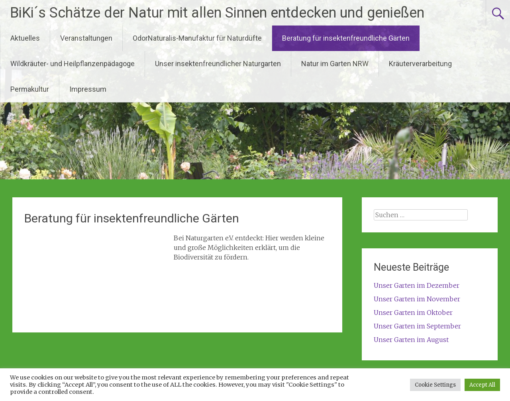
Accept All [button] (482, 384)
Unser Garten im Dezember (416, 285)
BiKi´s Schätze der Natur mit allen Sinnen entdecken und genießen (217, 12)
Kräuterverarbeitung (420, 63)
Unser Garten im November (417, 299)
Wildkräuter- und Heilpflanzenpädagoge (72, 63)
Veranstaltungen (86, 38)
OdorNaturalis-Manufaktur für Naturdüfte (197, 38)
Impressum (87, 89)
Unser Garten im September (417, 326)
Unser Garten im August (411, 340)
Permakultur (29, 89)
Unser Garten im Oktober (413, 312)
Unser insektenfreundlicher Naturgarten (218, 63)
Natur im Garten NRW (335, 63)
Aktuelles (25, 38)
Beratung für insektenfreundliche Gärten (346, 38)
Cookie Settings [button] (435, 384)
